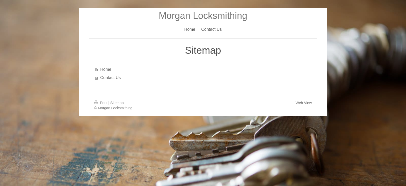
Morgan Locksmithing (203, 15)
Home (105, 69)
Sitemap (117, 103)
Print (101, 103)
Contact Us (110, 77)
